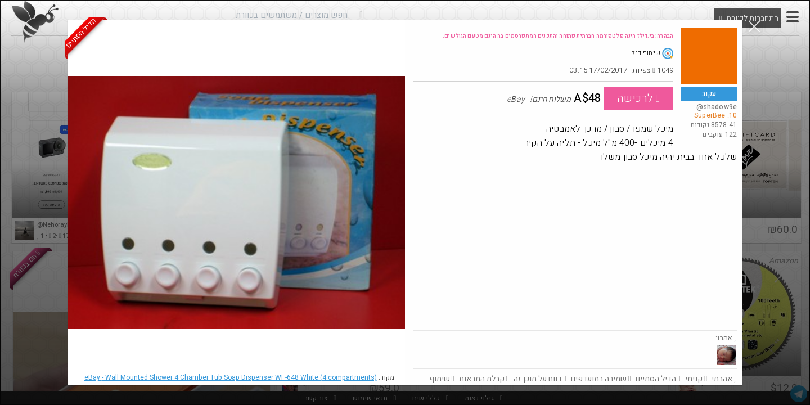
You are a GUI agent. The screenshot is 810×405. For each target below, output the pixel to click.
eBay (230, 377)
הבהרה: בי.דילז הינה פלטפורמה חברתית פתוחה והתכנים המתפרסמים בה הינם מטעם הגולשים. (558, 36)
